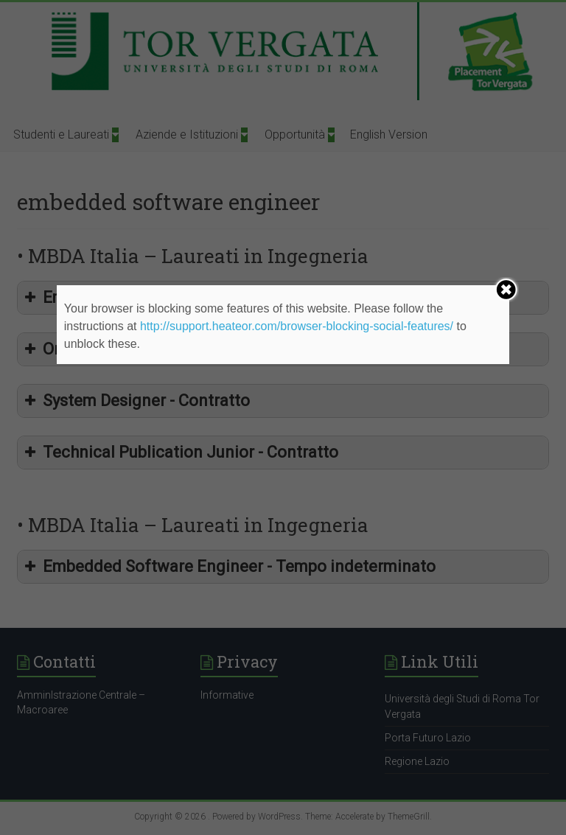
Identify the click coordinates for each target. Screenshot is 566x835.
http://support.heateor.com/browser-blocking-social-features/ (296, 326)
